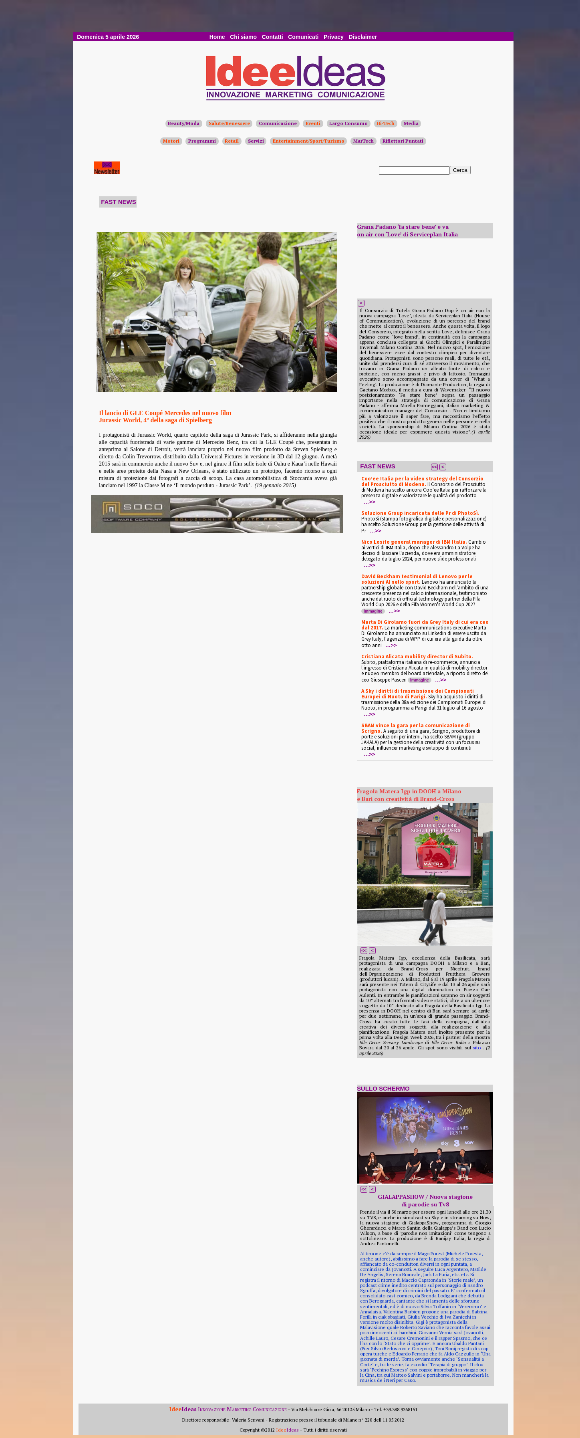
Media (411, 123)
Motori (171, 141)
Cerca (460, 170)
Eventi (313, 123)
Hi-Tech (386, 123)
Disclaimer (362, 37)
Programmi (202, 141)
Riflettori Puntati (403, 141)
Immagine (373, 611)
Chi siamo (243, 37)
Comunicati (303, 37)
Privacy (334, 37)
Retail (232, 141)
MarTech (363, 141)
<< (434, 466)
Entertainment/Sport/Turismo (308, 141)
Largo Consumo (348, 123)
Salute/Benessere (229, 123)
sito (477, 1048)
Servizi (256, 141)
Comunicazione (278, 123)
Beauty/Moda (183, 123)
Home (217, 37)
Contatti (272, 37)
